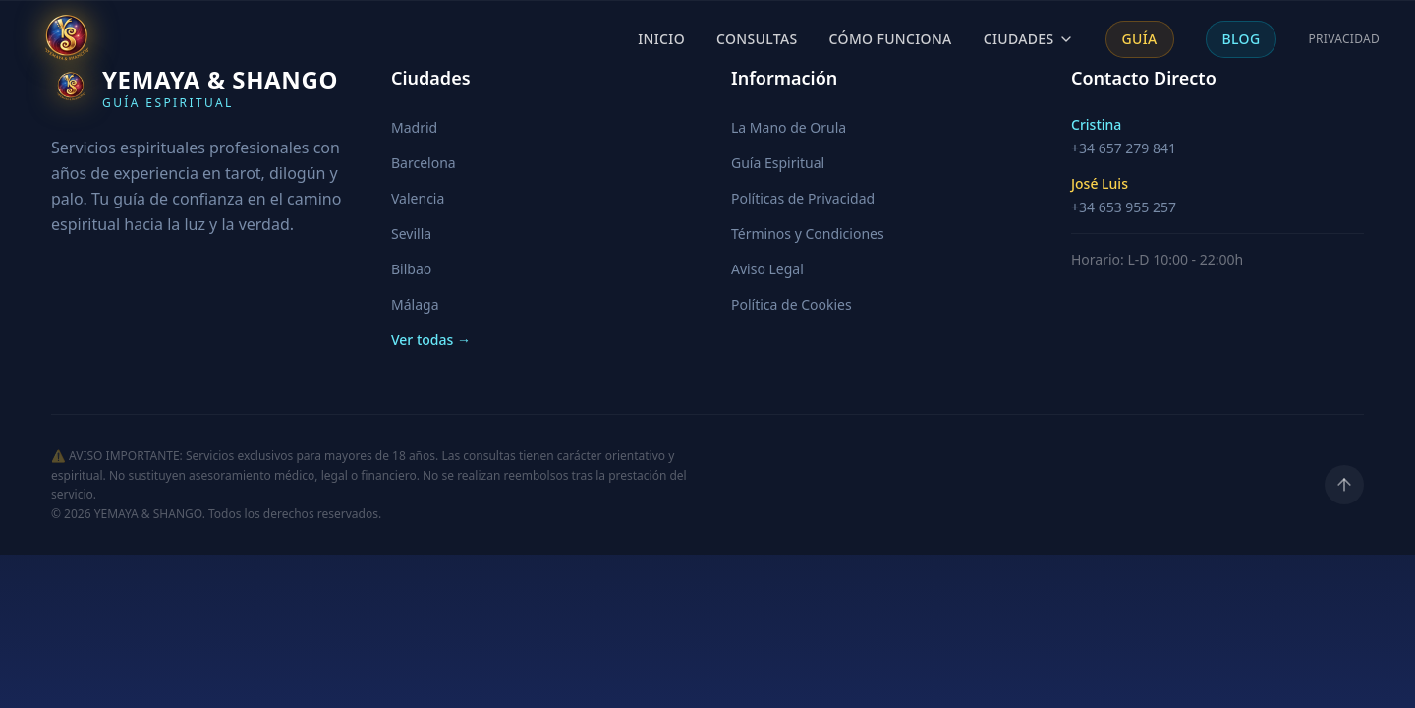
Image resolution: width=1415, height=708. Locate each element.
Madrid (414, 127)
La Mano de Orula (788, 127)
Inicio (661, 39)
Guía (1140, 39)
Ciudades (1029, 39)
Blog (1241, 39)
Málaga (414, 304)
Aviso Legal (767, 269)
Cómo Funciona (890, 39)
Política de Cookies (791, 304)
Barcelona (423, 162)
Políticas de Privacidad (803, 198)
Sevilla (411, 233)
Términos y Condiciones (807, 233)
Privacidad (1344, 39)
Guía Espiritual (777, 162)
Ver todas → (431, 339)
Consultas (757, 39)
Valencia (417, 198)
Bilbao (411, 269)
